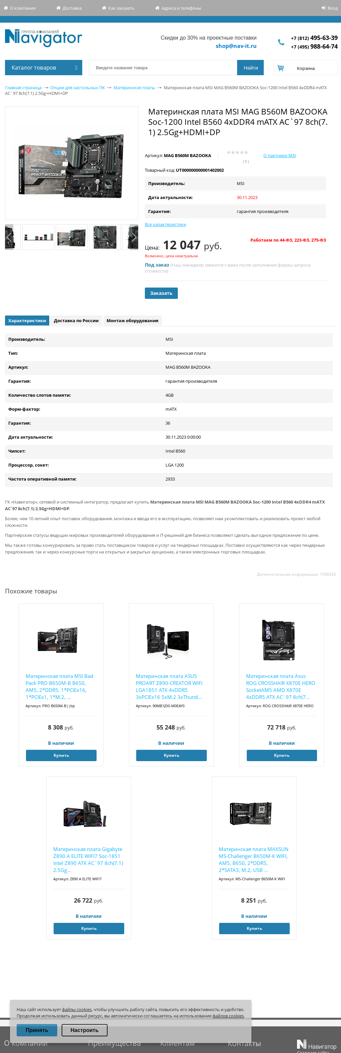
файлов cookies (228, 1016)
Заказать (161, 293)
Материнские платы (134, 88)
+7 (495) (314, 47)
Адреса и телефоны (181, 8)
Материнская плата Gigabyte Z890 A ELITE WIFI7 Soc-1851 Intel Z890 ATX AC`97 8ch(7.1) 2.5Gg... (88, 859)
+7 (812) (314, 38)
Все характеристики (165, 224)
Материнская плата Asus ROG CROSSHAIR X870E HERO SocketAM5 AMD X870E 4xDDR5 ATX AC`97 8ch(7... (280, 686)
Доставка (72, 8)
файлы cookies (77, 1009)
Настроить (85, 1030)
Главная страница (23, 88)
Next (134, 237)
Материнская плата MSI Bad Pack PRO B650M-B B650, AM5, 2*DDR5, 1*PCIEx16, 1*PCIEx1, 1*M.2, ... (59, 686)
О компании (23, 8)
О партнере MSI (279, 155)
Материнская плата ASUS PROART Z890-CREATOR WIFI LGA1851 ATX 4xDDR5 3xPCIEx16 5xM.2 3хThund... (169, 686)
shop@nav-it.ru (236, 46)
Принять (37, 1030)
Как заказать (121, 8)
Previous (9, 237)
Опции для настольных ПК (77, 88)
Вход (333, 8)
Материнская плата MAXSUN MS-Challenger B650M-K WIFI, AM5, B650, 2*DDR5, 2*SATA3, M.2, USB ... (253, 859)
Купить (61, 755)
